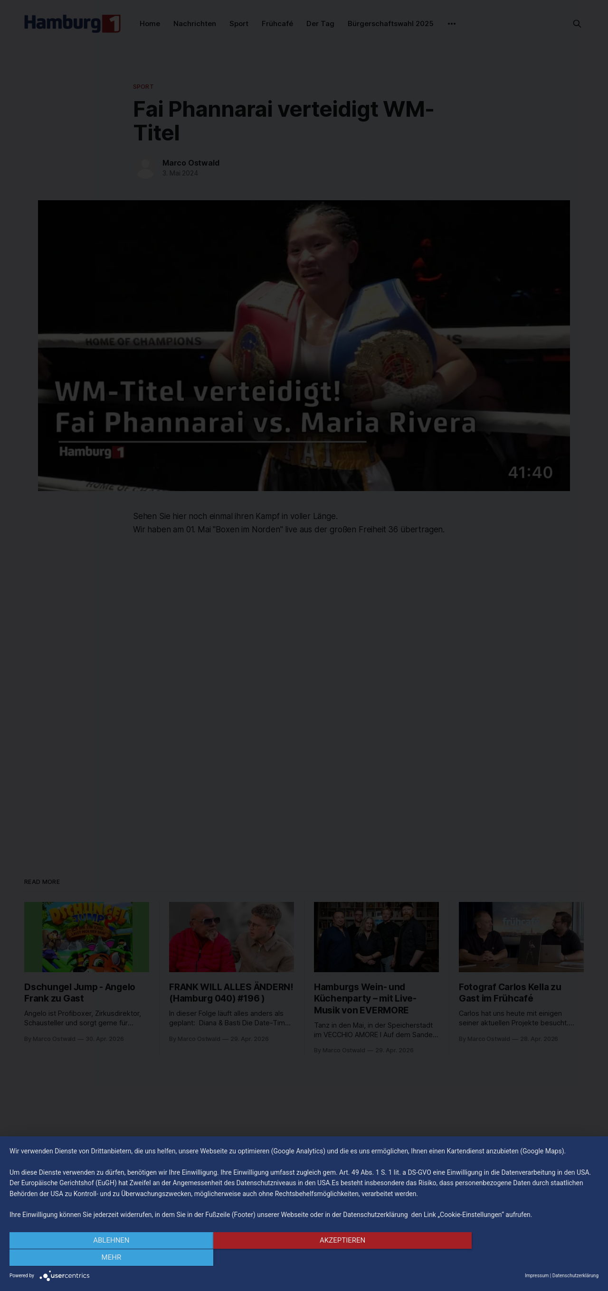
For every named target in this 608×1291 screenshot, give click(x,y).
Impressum (537, 1275)
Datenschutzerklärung (575, 1275)
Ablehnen (98, 1258)
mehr (510, 1258)
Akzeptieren (304, 1258)
